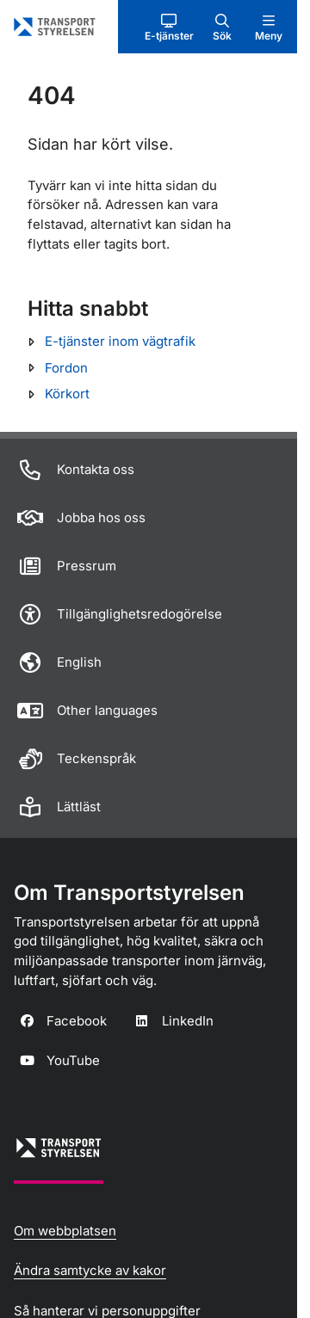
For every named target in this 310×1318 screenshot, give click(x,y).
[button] (169, 26)
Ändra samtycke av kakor (90, 1270)
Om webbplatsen (65, 1231)
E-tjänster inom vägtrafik (120, 341)
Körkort (67, 393)
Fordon (66, 368)
